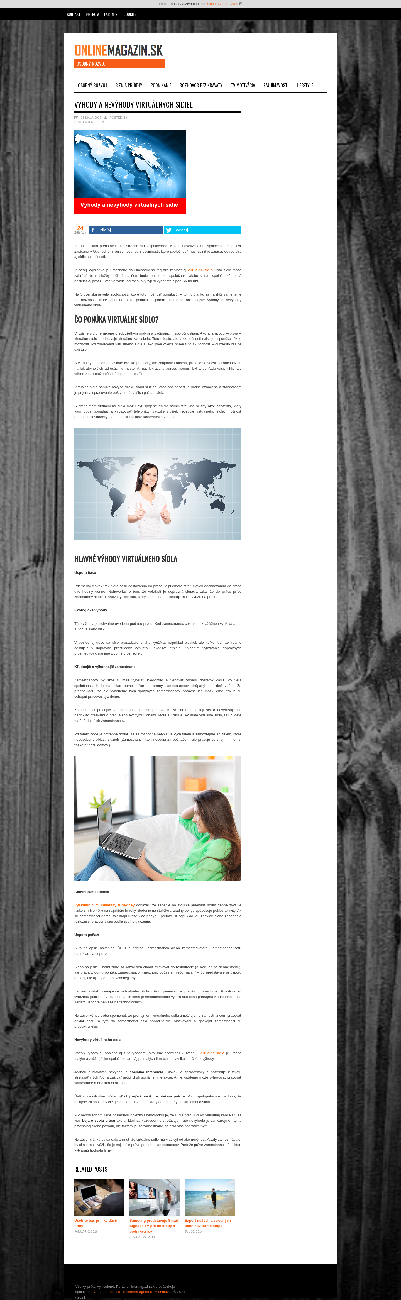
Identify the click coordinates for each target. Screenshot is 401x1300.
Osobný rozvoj (92, 85)
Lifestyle (305, 85)
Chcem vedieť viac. (222, 4)
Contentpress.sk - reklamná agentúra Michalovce (133, 1292)
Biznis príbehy (128, 85)
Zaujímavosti (275, 85)
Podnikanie (161, 85)
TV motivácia (243, 85)
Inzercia (92, 14)
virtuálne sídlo (200, 270)
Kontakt (73, 14)
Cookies (129, 14)
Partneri (111, 14)
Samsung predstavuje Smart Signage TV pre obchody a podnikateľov (154, 1225)
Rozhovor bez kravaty (201, 85)
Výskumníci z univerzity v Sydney (104, 905)
